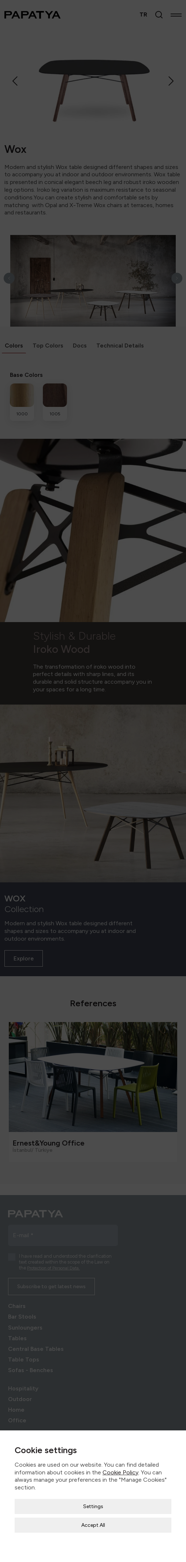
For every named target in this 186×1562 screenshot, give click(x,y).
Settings (93, 1485)
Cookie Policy (120, 1450)
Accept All (93, 1504)
